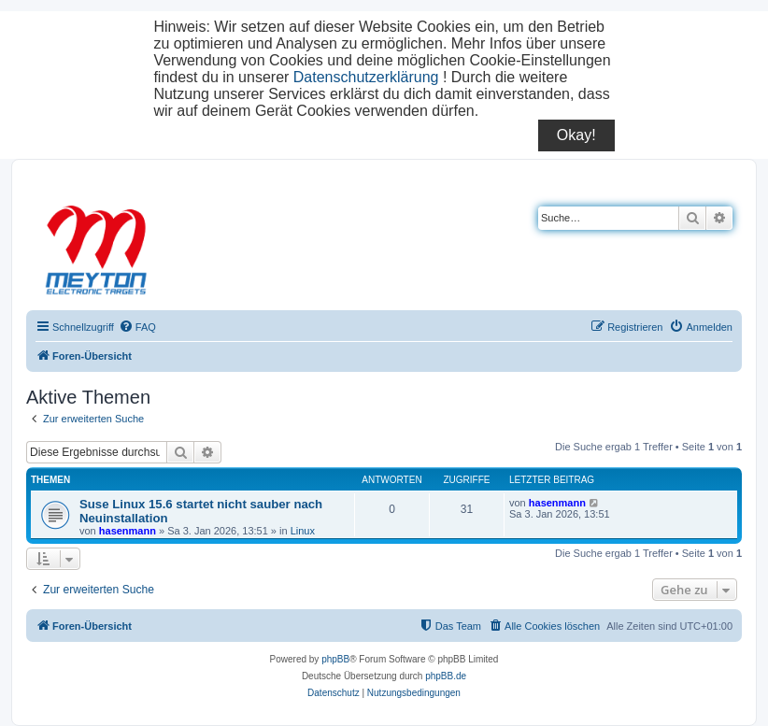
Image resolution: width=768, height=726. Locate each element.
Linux (303, 530)
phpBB (335, 659)
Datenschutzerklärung (366, 77)
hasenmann (127, 530)
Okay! (576, 135)
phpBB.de (445, 676)
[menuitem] (137, 327)
